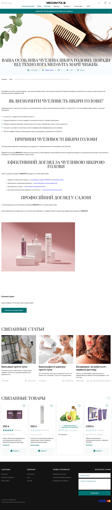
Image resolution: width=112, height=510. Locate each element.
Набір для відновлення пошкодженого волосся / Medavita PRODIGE (97, 440)
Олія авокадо (62, 434)
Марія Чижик (49, 70)
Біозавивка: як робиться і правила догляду (91, 368)
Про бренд (30, 474)
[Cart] (105, 3)
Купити (14, 451)
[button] (109, 398)
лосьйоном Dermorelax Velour (52, 190)
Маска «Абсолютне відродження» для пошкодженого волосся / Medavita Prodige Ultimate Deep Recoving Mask (14, 440)
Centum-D (12, 500)
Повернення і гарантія (60, 481)
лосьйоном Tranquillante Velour (35, 186)
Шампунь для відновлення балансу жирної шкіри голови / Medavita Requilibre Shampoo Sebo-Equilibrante (42, 440)
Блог (10, 79)
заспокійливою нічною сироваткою (45, 183)
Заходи (29, 481)
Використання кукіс (59, 474)
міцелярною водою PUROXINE (41, 180)
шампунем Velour (58, 180)
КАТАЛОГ (47, 6)
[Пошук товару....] (2, 3)
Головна (4, 79)
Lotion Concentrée (28, 6)
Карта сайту (5, 481)
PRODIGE (6, 445)
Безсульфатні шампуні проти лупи (52, 368)
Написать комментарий (14, 310)
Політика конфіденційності (62, 477)
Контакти (4, 474)
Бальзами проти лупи (14, 366)
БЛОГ (88, 6)
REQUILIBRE (34, 445)
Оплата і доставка (7, 477)
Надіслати (95, 493)
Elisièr (39, 6)
